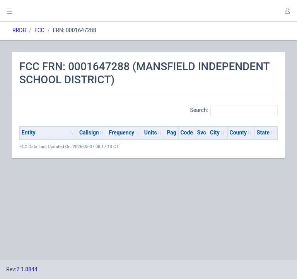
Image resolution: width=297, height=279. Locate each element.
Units (150, 132)
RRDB (19, 30)
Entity (29, 132)
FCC (39, 30)
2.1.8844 (27, 269)
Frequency (122, 132)
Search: (234, 110)
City (215, 132)
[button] (287, 11)
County (238, 132)
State (263, 132)
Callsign (89, 132)
